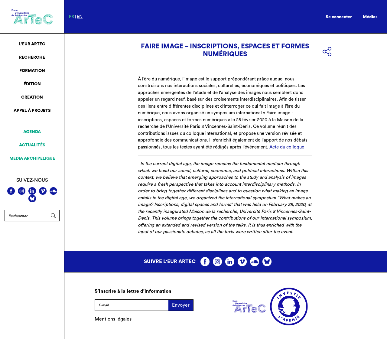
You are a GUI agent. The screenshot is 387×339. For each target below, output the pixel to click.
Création (32, 97)
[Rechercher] (26, 215)
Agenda (32, 132)
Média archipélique (32, 158)
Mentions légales (113, 319)
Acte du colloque (286, 147)
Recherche (32, 57)
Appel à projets (32, 111)
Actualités (32, 145)
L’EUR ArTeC (32, 44)
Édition (32, 84)
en (80, 17)
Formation (32, 71)
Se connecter (339, 17)
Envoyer (181, 305)
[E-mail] (131, 305)
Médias (370, 17)
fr (71, 17)
